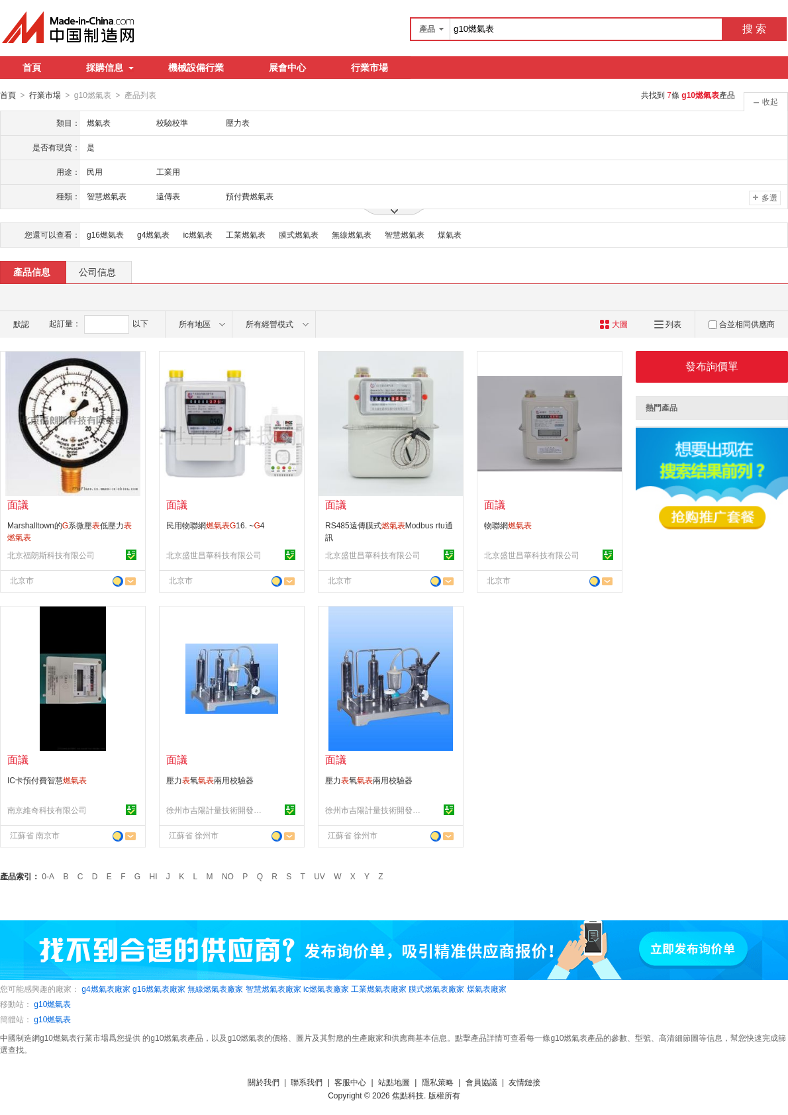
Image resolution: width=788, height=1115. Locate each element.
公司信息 (97, 271)
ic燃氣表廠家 (326, 988)
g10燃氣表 (52, 1003)
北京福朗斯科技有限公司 (51, 554)
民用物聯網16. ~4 (215, 525)
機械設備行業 (196, 67)
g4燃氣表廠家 (105, 988)
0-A (48, 876)
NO (228, 876)
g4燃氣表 (153, 234)
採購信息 (110, 67)
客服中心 (350, 1082)
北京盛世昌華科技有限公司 (214, 554)
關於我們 (263, 1082)
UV (319, 876)
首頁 (32, 67)
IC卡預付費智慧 (47, 780)
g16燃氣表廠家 (158, 988)
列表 (667, 323)
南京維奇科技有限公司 (47, 809)
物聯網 (508, 525)
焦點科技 (408, 1095)
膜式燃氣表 (299, 234)
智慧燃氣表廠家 (273, 988)
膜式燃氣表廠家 (436, 988)
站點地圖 (394, 1082)
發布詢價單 (711, 365)
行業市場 (369, 67)
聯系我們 (306, 1082)
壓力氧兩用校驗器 (210, 780)
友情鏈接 (524, 1082)
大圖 (613, 323)
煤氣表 (450, 234)
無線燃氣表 (351, 234)
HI (154, 876)
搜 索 (754, 28)
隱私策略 (438, 1082)
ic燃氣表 (198, 234)
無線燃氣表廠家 (215, 988)
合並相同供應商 (742, 323)
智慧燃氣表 (404, 234)
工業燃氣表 (246, 234)
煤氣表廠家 (487, 988)
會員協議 (481, 1082)
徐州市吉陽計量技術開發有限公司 (216, 809)
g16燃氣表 (105, 234)
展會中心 (287, 67)
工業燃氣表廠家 (379, 988)
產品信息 (31, 271)
